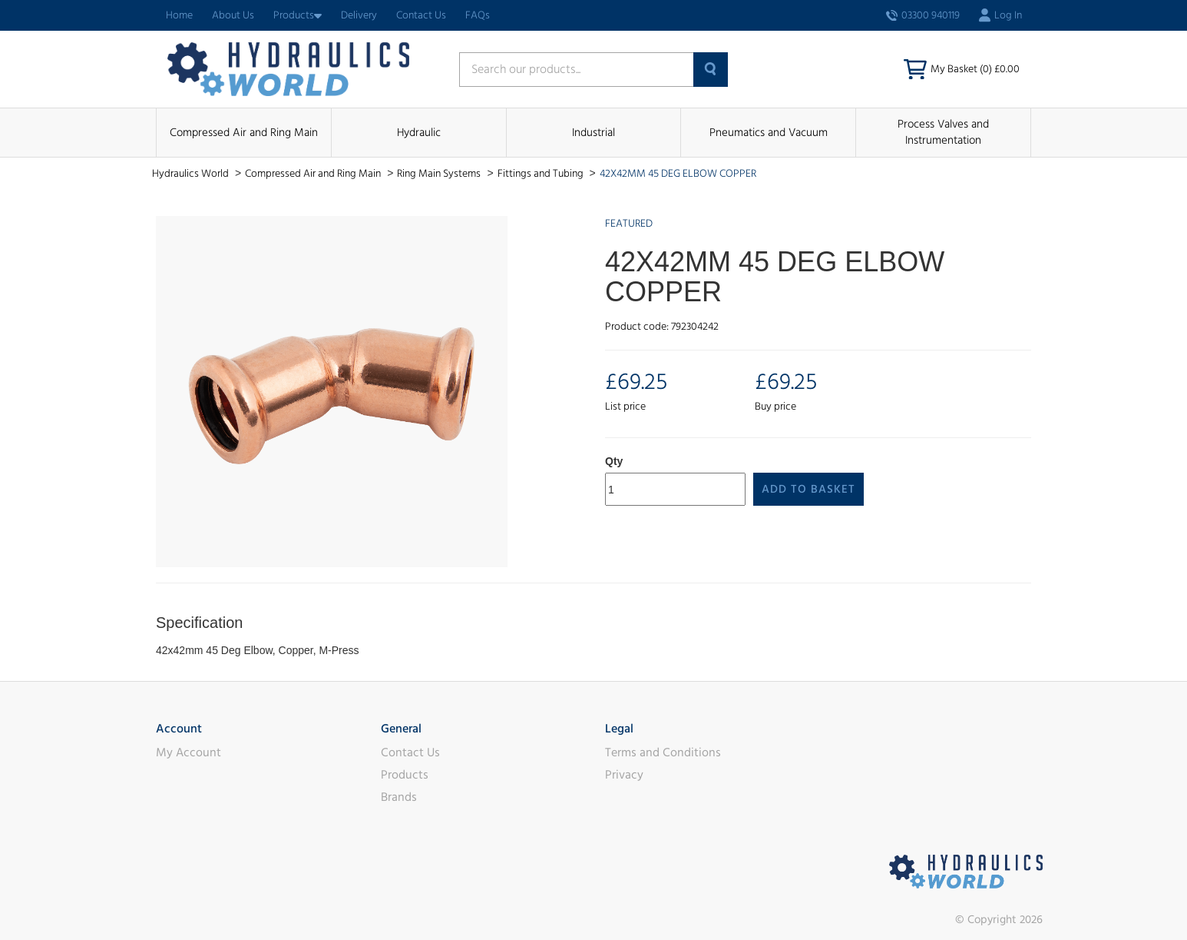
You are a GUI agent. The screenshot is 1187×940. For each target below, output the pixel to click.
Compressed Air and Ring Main (244, 132)
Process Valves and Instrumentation (943, 132)
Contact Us (421, 15)
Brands (399, 797)
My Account (188, 752)
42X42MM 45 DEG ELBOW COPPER (678, 173)
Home (179, 15)
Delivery (359, 15)
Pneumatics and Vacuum (768, 132)
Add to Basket (808, 489)
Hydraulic (419, 132)
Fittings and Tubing (542, 173)
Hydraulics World (191, 173)
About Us (233, 15)
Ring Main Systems (440, 173)
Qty (614, 461)
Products (297, 15)
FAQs (477, 15)
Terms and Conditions (663, 752)
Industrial (593, 132)
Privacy (624, 775)
